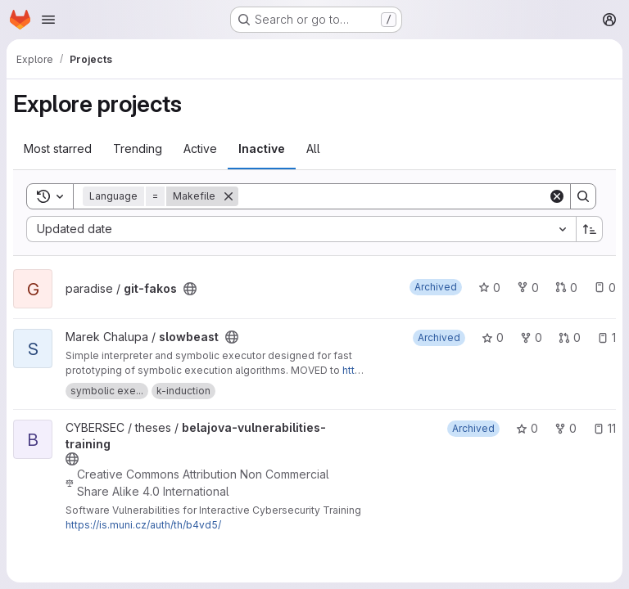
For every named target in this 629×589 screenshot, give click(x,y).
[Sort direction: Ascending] (590, 229)
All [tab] (313, 148)
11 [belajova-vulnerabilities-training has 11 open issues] (604, 428)
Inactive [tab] (261, 148)
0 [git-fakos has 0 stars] (489, 287)
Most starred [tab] (58, 148)
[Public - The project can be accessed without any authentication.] (190, 288)
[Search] (393, 196)
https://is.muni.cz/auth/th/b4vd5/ (143, 525)
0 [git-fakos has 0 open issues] (605, 287)
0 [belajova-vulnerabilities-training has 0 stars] (527, 428)
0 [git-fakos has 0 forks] (528, 287)
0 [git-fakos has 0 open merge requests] (566, 287)
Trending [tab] (137, 148)
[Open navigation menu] (48, 20)
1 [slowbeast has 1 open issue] (606, 337)
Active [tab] (200, 148)
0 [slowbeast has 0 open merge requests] (570, 337)
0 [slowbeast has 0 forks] (531, 337)
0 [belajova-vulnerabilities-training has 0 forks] (565, 428)
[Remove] (228, 196)
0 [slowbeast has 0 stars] (493, 337)
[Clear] (557, 196)
